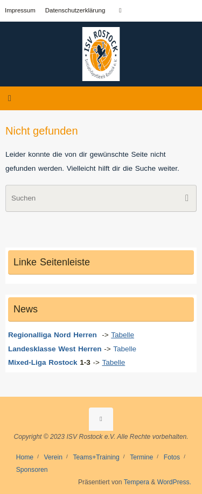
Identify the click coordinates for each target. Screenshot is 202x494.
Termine (141, 457)
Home (24, 457)
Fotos (172, 457)
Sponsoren (32, 469)
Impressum (20, 10)
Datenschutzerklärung (75, 10)
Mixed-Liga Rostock (43, 362)
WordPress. (174, 482)
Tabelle (126, 349)
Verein (53, 457)
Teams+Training (96, 457)
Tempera (136, 482)
